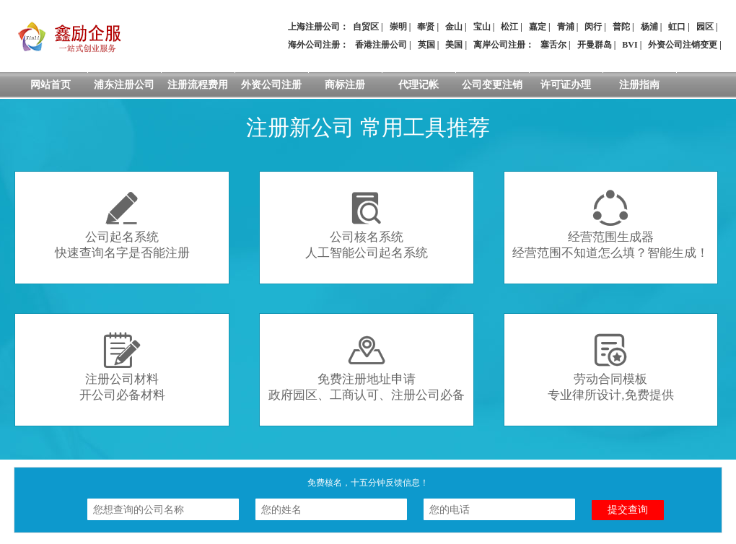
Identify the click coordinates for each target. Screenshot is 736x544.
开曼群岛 (594, 45)
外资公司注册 (271, 84)
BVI (629, 45)
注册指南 (639, 84)
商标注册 (345, 84)
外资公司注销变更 (682, 45)
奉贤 (425, 27)
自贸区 (366, 27)
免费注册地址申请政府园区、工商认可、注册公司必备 (366, 367)
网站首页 (50, 84)
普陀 (621, 27)
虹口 (676, 27)
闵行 (593, 27)
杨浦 (649, 27)
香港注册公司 (381, 45)
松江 (509, 27)
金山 (454, 27)
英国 (426, 45)
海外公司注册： (318, 45)
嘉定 (537, 27)
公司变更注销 (492, 84)
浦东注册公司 (124, 84)
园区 (705, 27)
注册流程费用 (197, 84)
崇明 (398, 27)
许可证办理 (565, 84)
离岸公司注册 (499, 45)
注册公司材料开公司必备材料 (122, 367)
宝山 (482, 27)
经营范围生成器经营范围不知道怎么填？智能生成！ (610, 225)
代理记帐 (418, 84)
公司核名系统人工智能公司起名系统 (366, 225)
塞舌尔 (553, 45)
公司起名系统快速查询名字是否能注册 (122, 225)
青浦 (565, 27)
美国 (454, 45)
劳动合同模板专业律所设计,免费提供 (610, 367)
